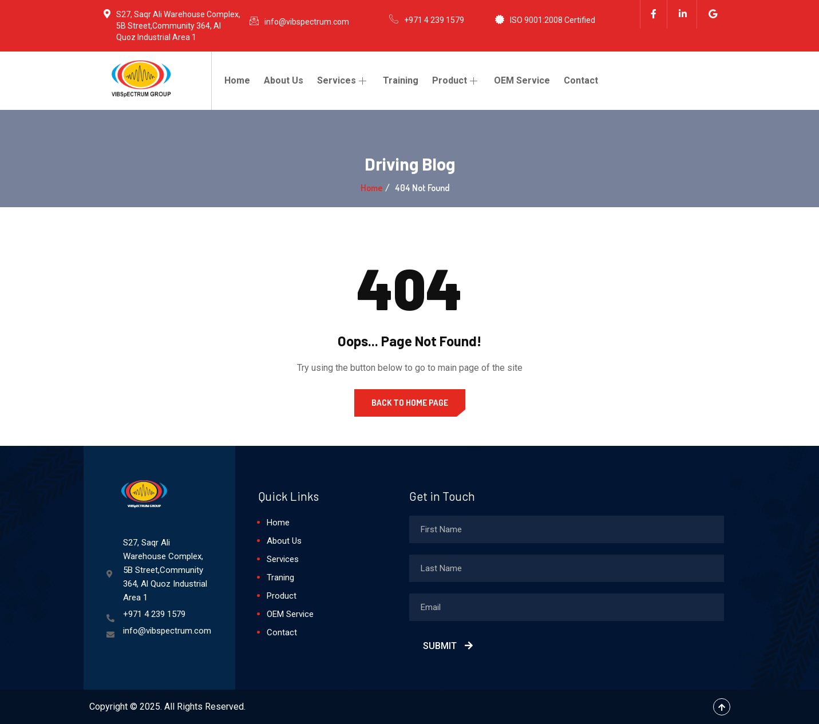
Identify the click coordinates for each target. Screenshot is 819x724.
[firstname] (567, 529)
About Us (283, 80)
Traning (280, 577)
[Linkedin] (683, 14)
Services (343, 80)
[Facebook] (653, 14)
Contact (581, 80)
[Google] (713, 14)
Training (400, 80)
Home (237, 80)
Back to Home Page (409, 402)
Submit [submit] (448, 645)
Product (456, 80)
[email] (567, 607)
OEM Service (522, 80)
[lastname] (567, 568)
